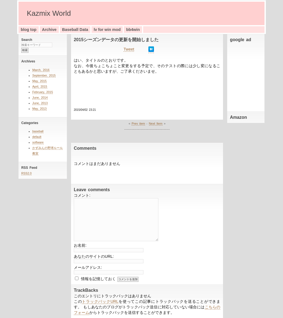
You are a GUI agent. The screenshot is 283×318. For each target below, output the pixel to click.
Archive (49, 29)
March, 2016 (40, 70)
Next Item (156, 123)
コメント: (82, 195)
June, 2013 (40, 103)
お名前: (80, 245)
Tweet (129, 49)
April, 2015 (39, 86)
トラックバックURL (100, 301)
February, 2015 (42, 92)
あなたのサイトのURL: (94, 256)
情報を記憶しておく (98, 279)
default (36, 136)
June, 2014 (40, 97)
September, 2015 (44, 75)
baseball (37, 131)
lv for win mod (107, 29)
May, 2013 (39, 108)
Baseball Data (75, 29)
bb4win (133, 29)
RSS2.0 (26, 173)
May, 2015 (39, 81)
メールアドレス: (88, 267)
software (38, 142)
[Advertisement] (246, 76)
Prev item (138, 123)
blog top (28, 29)
